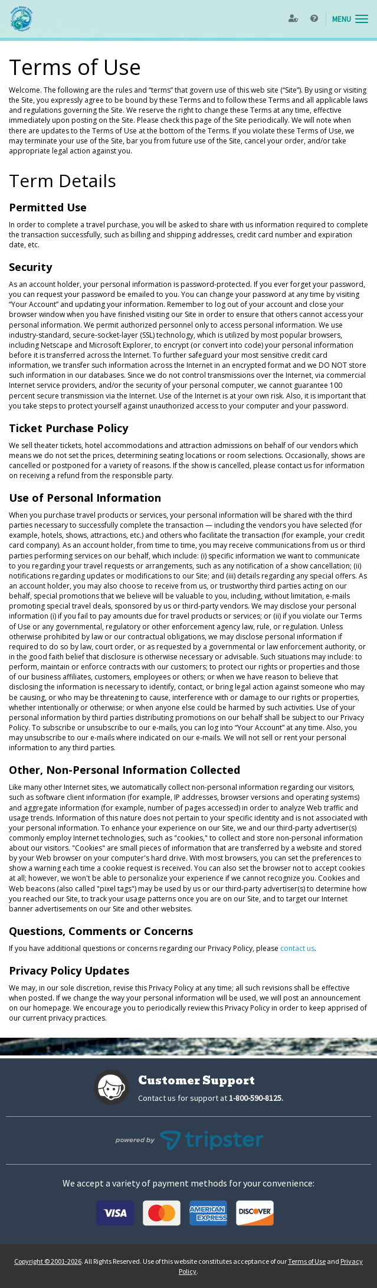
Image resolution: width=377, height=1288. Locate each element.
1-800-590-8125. (256, 1098)
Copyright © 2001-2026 (47, 1261)
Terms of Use (307, 1261)
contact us (297, 948)
